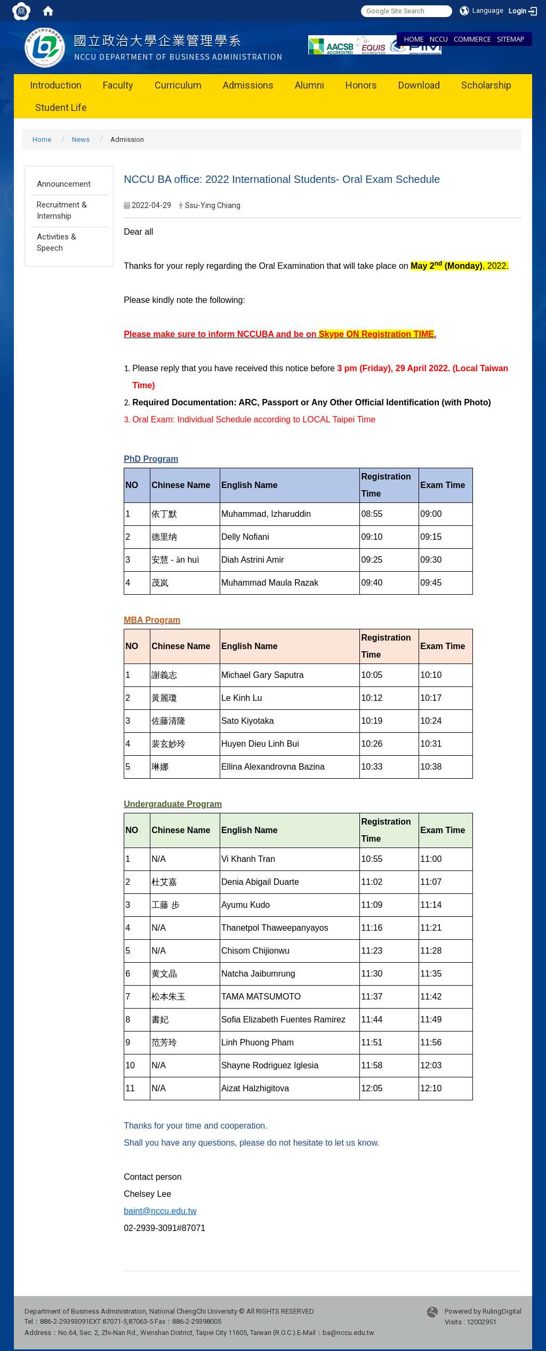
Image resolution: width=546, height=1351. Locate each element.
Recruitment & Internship (62, 210)
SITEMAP (511, 39)
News (81, 139)
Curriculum (178, 85)
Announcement (64, 184)
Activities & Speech (56, 242)
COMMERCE (472, 39)
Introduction (56, 85)
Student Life (61, 107)
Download (419, 85)
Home (42, 139)
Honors (361, 85)
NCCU (439, 39)
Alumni (309, 85)
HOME (414, 39)
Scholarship (486, 85)
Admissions (248, 85)
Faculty (118, 85)
